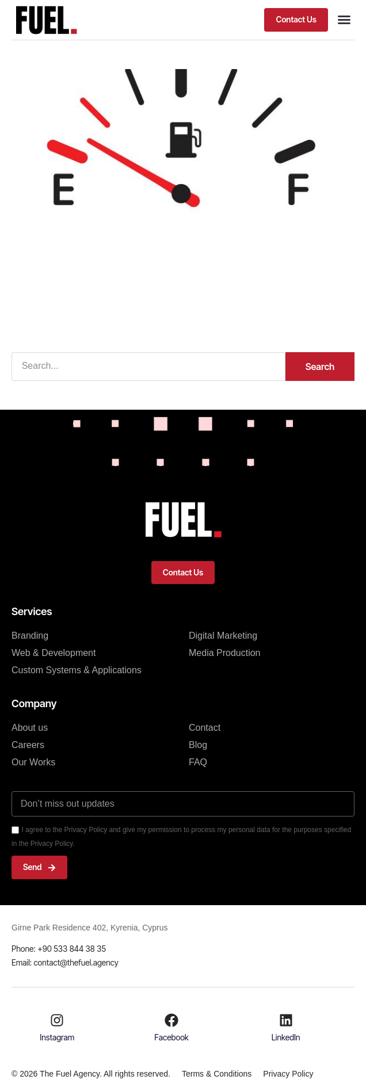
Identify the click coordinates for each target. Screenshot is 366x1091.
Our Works (33, 762)
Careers (28, 745)
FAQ (198, 762)
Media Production (225, 653)
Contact (204, 728)
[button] (296, 20)
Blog (198, 745)
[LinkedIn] (286, 1020)
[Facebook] (171, 1020)
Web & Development (54, 653)
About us (30, 728)
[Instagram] (57, 1020)
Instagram (57, 1037)
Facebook (171, 1037)
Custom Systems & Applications (77, 670)
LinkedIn (286, 1037)
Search (320, 366)
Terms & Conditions (216, 1073)
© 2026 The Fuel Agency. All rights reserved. (91, 1073)
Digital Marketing (223, 635)
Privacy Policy (288, 1073)
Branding (30, 635)
